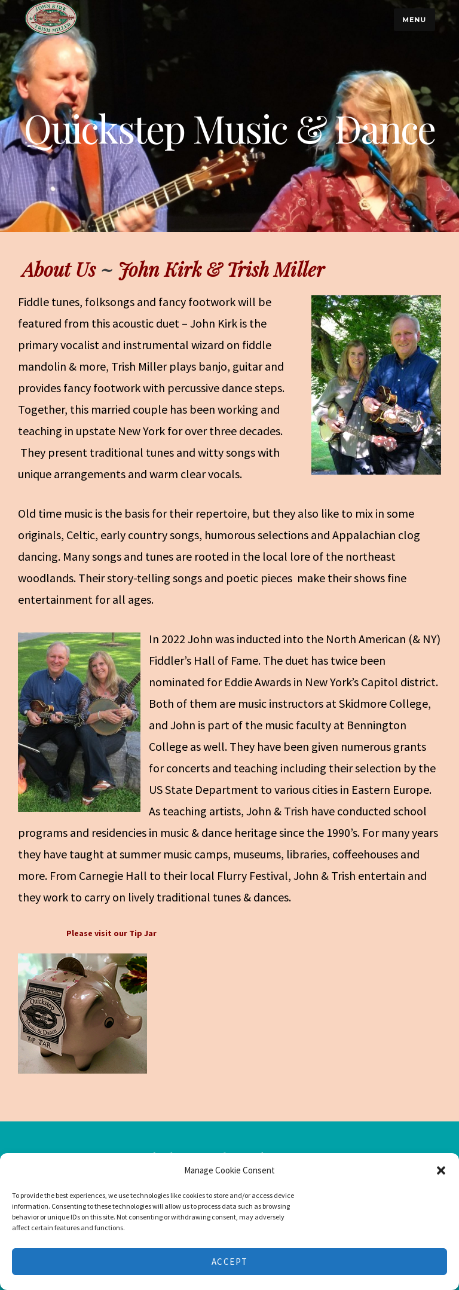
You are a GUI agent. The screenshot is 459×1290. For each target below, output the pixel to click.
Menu (414, 20)
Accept (230, 1261)
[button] (441, 1170)
